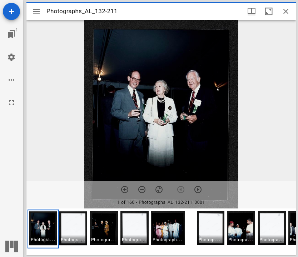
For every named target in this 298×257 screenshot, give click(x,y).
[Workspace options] (11, 80)
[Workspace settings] (11, 57)
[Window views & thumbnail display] (251, 11)
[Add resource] (11, 11)
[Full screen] (11, 102)
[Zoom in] (124, 189)
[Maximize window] (268, 11)
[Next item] (198, 189)
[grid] (161, 231)
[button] (43, 229)
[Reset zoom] (159, 189)
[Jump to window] (11, 34)
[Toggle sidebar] (36, 11)
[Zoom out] (141, 189)
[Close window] (285, 11)
